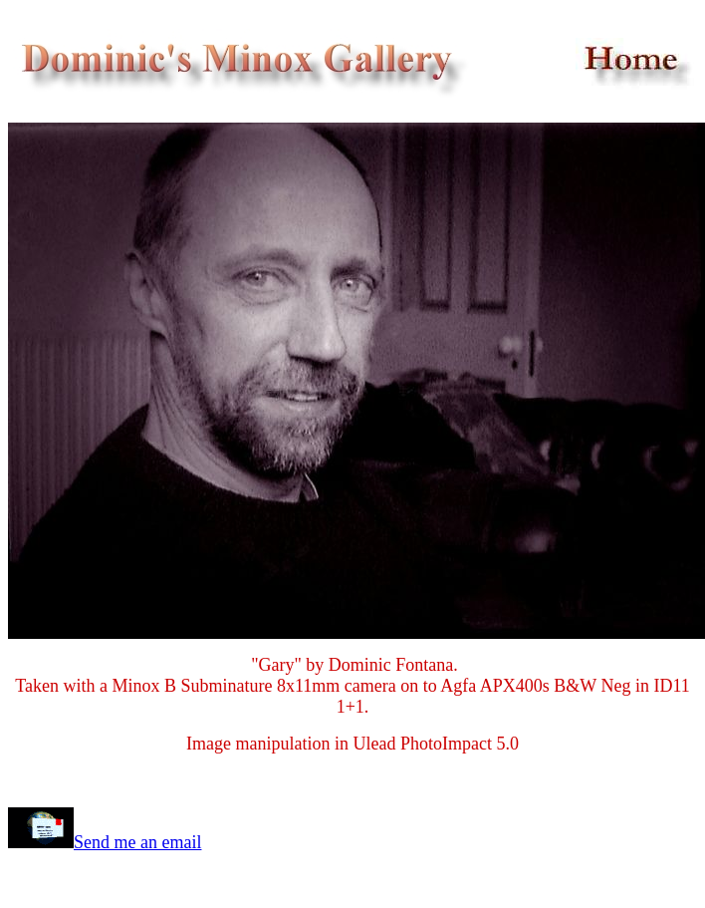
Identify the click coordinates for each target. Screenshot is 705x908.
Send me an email (137, 842)
